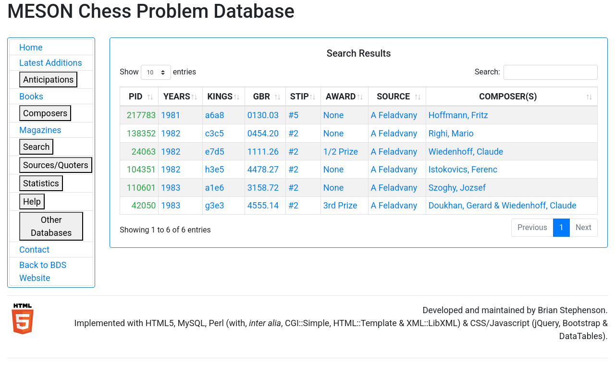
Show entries (158, 72)
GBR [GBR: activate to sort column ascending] (261, 96)
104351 (141, 169)
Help (32, 201)
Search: (536, 72)
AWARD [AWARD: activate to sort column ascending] (341, 96)
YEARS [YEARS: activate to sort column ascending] (176, 96)
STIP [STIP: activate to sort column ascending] (299, 96)
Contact (34, 249)
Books (31, 96)
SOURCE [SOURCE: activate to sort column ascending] (393, 96)
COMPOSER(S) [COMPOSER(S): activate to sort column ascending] (508, 96)
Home (30, 47)
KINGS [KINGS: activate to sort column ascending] (220, 96)
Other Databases (51, 226)
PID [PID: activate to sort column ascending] (136, 96)
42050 (144, 205)
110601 (141, 188)
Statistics (41, 183)
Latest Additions (50, 63)
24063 (144, 151)
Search (36, 147)
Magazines (40, 130)
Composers (45, 113)
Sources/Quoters (55, 165)
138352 (141, 133)
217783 (141, 115)
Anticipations (48, 79)
